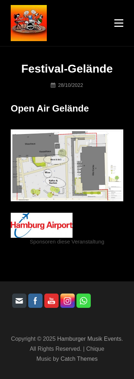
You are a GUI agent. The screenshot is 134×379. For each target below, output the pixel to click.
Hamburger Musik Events (89, 339)
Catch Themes (79, 359)
